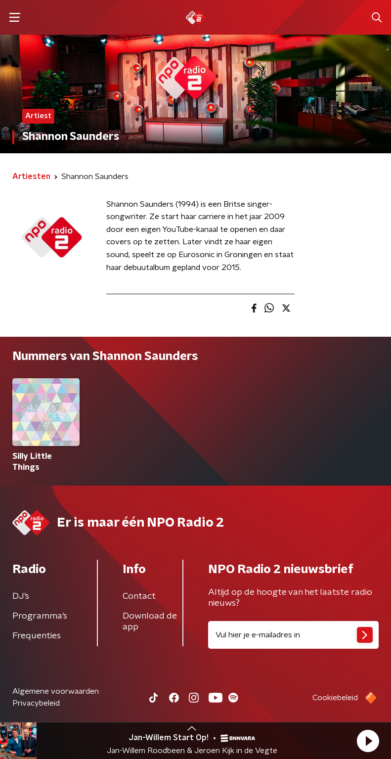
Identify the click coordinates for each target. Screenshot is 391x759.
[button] (368, 741)
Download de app (150, 621)
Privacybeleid (36, 703)
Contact (139, 596)
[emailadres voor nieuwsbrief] (293, 635)
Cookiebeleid (335, 698)
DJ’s (20, 596)
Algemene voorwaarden (55, 691)
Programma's (39, 616)
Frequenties (36, 635)
